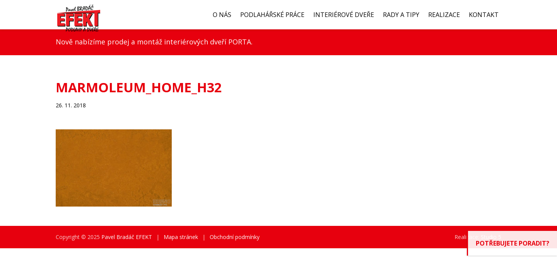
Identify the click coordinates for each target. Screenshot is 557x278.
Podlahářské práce (272, 14)
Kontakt (484, 14)
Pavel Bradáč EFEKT (126, 237)
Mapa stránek (181, 237)
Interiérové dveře (343, 14)
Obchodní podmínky (235, 237)
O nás (222, 14)
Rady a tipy (401, 14)
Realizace (444, 14)
